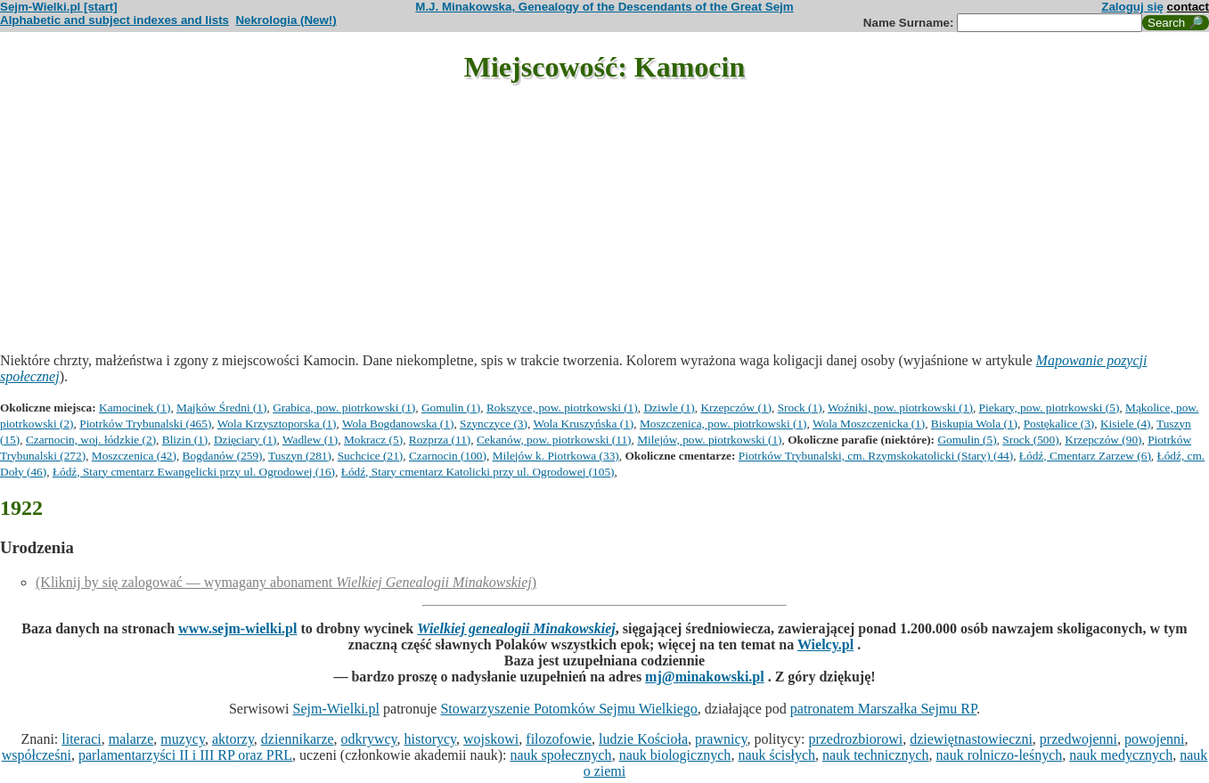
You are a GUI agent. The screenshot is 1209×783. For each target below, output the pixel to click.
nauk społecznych (560, 755)
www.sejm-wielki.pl (237, 628)
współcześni (36, 755)
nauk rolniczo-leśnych (999, 755)
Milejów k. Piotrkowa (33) (556, 455)
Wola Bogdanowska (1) (398, 423)
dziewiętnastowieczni (971, 738)
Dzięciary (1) (245, 439)
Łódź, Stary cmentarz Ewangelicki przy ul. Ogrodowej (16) (194, 471)
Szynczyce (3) (493, 423)
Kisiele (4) (1125, 423)
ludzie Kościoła (643, 738)
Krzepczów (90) (1103, 439)
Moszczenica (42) (134, 455)
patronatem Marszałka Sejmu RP (883, 708)
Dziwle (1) (668, 407)
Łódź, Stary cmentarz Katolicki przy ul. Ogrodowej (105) (478, 471)
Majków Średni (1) (221, 407)
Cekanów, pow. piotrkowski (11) (554, 439)
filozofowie (559, 738)
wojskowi (491, 738)
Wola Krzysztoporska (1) (277, 423)
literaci (81, 738)
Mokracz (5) (373, 439)
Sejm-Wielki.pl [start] (59, 6)
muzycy (182, 738)
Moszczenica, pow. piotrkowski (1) (723, 423)
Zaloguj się (1132, 6)
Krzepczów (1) (736, 407)
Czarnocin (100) (447, 455)
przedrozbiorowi (855, 738)
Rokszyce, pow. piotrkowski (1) (562, 407)
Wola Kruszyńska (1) (583, 423)
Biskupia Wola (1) (974, 423)
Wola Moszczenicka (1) (869, 423)
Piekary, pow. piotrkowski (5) (1049, 407)
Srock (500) (1030, 439)
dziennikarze (297, 738)
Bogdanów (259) (223, 455)
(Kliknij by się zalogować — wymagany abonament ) (286, 582)
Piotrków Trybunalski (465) (145, 423)
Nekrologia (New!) (285, 20)
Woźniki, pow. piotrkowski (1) (900, 407)
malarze (131, 738)
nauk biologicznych (675, 755)
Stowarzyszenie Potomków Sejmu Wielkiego (568, 708)
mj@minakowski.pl (704, 676)
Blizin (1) (185, 439)
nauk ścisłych (776, 755)
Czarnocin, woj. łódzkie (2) (91, 439)
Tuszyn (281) (299, 455)
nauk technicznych (875, 755)
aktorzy (233, 738)
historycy (430, 738)
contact (1188, 6)
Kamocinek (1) (134, 407)
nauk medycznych (1120, 755)
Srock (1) (800, 407)
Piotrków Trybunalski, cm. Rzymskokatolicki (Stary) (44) (876, 455)
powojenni (1154, 738)
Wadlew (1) (310, 439)
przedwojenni (1078, 738)
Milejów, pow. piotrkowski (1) (709, 439)
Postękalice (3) (1059, 423)
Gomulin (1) (450, 407)
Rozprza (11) (439, 439)
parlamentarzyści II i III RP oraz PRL (185, 755)
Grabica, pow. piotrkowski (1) (344, 407)
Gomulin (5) (966, 439)
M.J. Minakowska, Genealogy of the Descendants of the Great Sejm (604, 6)
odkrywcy (369, 738)
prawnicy (721, 738)
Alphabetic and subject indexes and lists (114, 20)
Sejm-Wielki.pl (336, 708)
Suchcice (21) (371, 455)
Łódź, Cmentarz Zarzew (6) (1085, 455)
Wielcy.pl (825, 644)
